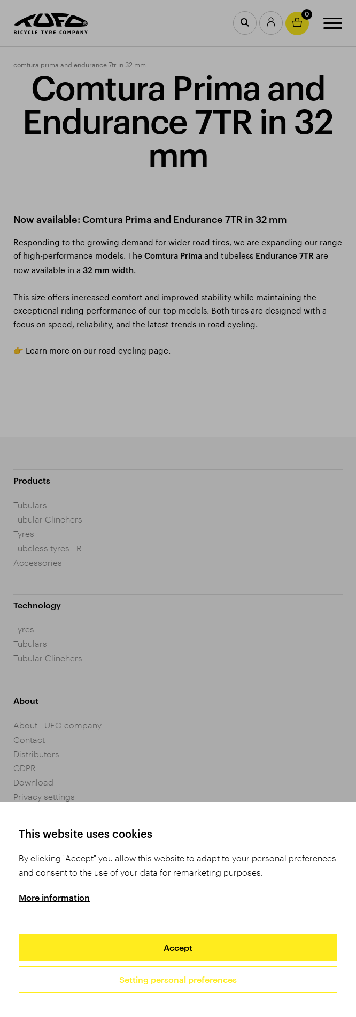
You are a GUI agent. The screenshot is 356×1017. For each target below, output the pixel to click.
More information (54, 897)
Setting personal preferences (178, 979)
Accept (178, 947)
